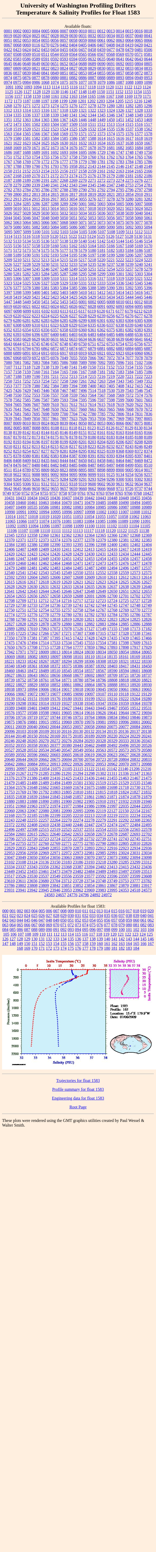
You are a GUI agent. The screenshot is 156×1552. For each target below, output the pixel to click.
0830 (101, 68)
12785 (124, 614)
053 (85, 920)
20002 (146, 722)
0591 (45, 59)
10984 (89, 507)
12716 (66, 600)
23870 (124, 885)
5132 (8, 241)
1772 (45, 162)
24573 (146, 890)
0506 (148, 49)
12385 (21, 544)
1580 (17, 138)
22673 (101, 834)
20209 (101, 736)
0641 (120, 59)
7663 (101, 409)
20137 (135, 731)
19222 (123, 698)
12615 (9, 582)
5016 (73, 208)
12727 (135, 600)
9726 (129, 488)
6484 (101, 334)
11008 (135, 512)
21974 (55, 806)
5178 (73, 250)
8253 (17, 451)
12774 (9, 614)
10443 (101, 498)
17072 (55, 628)
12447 (21, 558)
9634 (138, 484)
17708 (32, 647)
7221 (129, 376)
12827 (9, 624)
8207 (129, 442)
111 (49, 934)
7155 (138, 367)
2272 (101, 180)
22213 (89, 815)
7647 (36, 409)
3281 (139, 199)
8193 (17, 442)
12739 (67, 605)
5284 (45, 274)
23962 (78, 890)
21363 (146, 773)
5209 (8, 260)
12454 (101, 558)
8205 (111, 442)
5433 (101, 297)
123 (135, 934)
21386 (32, 778)
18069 (9, 656)
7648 (45, 409)
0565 (82, 54)
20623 (112, 755)
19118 (124, 694)
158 (85, 943)
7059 (83, 358)
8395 (129, 456)
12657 (44, 596)
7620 (129, 404)
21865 (101, 797)
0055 (45, 40)
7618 (110, 404)
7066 (92, 358)
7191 (45, 376)
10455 (135, 498)
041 (151, 915)
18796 (101, 680)
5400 (36, 292)
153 (49, 943)
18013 (55, 652)
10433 (21, 498)
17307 (78, 633)
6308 (17, 325)
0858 (129, 73)
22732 (89, 839)
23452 (21, 871)
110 (42, 934)
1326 (120, 110)
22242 (146, 815)
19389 (9, 708)
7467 (64, 390)
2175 (83, 176)
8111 (64, 428)
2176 (92, 176)
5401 (45, 292)
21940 (146, 801)
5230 (45, 264)
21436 (89, 778)
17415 (67, 638)
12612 (123, 577)
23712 (66, 881)
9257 (148, 474)
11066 (22, 521)
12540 (9, 572)
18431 (135, 666)
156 (71, 943)
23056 (55, 857)
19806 (101, 717)
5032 (64, 213)
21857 (78, 797)
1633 (92, 143)
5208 (148, 255)
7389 (64, 386)
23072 (101, 857)
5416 (138, 292)
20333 (124, 741)
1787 (8, 166)
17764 (67, 647)
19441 (78, 708)
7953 (92, 418)
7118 (27, 367)
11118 (100, 530)
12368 (135, 535)
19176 (55, 698)
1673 (55, 148)
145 (143, 939)
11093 (22, 526)
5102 (55, 232)
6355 (36, 330)
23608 (146, 876)
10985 (101, 507)
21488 (32, 783)
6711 (27, 344)
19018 (78, 689)
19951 (55, 722)
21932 (124, 801)
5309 (45, 278)
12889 (9, 628)
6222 (27, 316)
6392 (8, 334)
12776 (32, 614)
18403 (112, 666)
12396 (89, 544)
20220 (112, 736)
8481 (45, 465)
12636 (101, 586)
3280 (129, 199)
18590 (112, 670)
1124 (147, 87)
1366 (55, 120)
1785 (139, 162)
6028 (92, 306)
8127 (120, 428)
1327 (129, 110)
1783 (120, 162)
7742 (83, 414)
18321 (124, 661)
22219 (112, 815)
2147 (129, 166)
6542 (8, 339)
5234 (83, 264)
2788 (64, 190)
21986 (89, 806)
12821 (89, 619)
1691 (45, 152)
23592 (101, 876)
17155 (112, 628)
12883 (101, 624)
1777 (64, 162)
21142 (112, 769)
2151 (17, 171)
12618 (44, 582)
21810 (78, 792)
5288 (73, 274)
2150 (8, 171)
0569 (120, 54)
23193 (89, 862)
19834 (112, 717)
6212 (138, 311)
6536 (139, 334)
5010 (17, 208)
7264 (111, 381)
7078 (139, 358)
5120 (54, 236)
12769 (124, 610)
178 (93, 948)
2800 (17, 194)
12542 (32, 572)
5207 (139, 255)
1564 (17, 134)
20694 (67, 759)
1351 (8, 120)
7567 (101, 395)
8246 (138, 446)
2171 (45, 176)
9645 (17, 488)
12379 (101, 540)
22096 (89, 811)
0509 (27, 54)
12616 (21, 582)
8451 (92, 460)
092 (63, 929)
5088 (92, 227)
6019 (8, 306)
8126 (110, 428)
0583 (17, 59)
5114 (8, 236)
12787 (146, 614)
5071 (83, 222)
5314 (73, 278)
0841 (45, 73)
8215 (54, 446)
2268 (64, 180)
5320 (129, 278)
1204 (110, 101)
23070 (89, 857)
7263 (101, 381)
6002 (92, 302)
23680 (43, 881)
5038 (120, 213)
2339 (36, 185)
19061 (124, 689)
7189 (27, 376)
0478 (120, 49)
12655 (21, 596)
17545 (78, 642)
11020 (55, 516)
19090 (78, 694)
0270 (45, 45)
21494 (55, 783)
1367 (64, 120)
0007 (64, 31)
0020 (17, 35)
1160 (46, 96)
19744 (55, 717)
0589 (36, 59)
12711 (32, 600)
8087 (27, 428)
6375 (111, 330)
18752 (21, 680)
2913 (17, 199)
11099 (78, 526)
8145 (55, 432)
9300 (120, 479)
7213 (73, 376)
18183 (146, 656)
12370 (9, 540)
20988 (146, 764)
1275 (64, 106)
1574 (111, 134)
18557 (89, 670)
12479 (9, 568)
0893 (120, 77)
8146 (64, 432)
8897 (92, 470)
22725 (67, 839)
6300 (92, 320)
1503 (45, 124)
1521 (36, 129)
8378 (17, 456)
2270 (83, 180)
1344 (92, 115)
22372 (9, 825)
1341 (73, 115)
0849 (55, 73)
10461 (32, 502)
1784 (129, 162)
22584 (9, 834)
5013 (45, 208)
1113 (47, 87)
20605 (67, 755)
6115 (73, 311)
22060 (9, 811)
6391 (148, 330)
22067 (32, 811)
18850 (44, 684)
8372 (139, 451)
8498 (120, 465)
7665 (111, 409)
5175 (45, 250)
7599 (120, 400)
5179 (83, 250)
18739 (9, 680)
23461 (44, 871)
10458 (9, 502)
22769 (55, 843)
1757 (64, 157)
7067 (101, 358)
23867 (112, 885)
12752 (32, 610)
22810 (135, 843)
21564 (9, 787)
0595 (83, 59)
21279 (32, 773)
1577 (139, 134)
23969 (89, 890)
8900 (120, 470)
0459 (101, 49)
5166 (111, 246)
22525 (67, 829)
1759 (83, 157)
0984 (27, 82)
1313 (17, 110)
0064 (129, 40)
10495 (146, 502)
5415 (129, 292)
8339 (111, 451)
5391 (120, 288)
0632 (92, 59)
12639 (135, 586)
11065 (10, 521)
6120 (101, 311)
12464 (55, 563)
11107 (23, 530)
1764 (129, 157)
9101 (101, 474)
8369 (129, 451)
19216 (112, 698)
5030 (45, 213)
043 (13, 920)
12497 (135, 568)
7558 (64, 395)
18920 (135, 684)
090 (49, 929)
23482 (78, 871)
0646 (17, 63)
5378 (27, 288)
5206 (129, 255)
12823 (112, 619)
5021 (120, 208)
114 (71, 934)
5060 (139, 218)
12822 (101, 619)
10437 (67, 498)
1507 (64, 124)
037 (122, 915)
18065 (146, 652)
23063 (67, 857)
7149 (82, 367)
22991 (112, 853)
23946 (55, 890)
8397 (139, 456)
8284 (73, 451)
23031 (135, 853)
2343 (73, 185)
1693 (64, 152)
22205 (67, 815)
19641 (112, 713)
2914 (27, 199)
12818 (55, 619)
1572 (92, 134)
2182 (139, 176)
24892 (95, 895)
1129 (46, 91)
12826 (146, 619)
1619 (148, 138)
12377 (78, 540)
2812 (27, 194)
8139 (17, 432)
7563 (83, 395)
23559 (78, 876)
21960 (21, 806)
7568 (111, 395)
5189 (17, 255)
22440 (67, 825)
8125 (101, 428)
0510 (36, 54)
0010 (83, 31)
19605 (67, 713)
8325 (101, 451)
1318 (64, 110)
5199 (111, 255)
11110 (45, 530)
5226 (8, 264)
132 (49, 939)
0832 (120, 68)
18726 (135, 675)
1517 (148, 124)
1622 (17, 143)
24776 (72, 895)
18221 (9, 661)
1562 (148, 129)
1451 (120, 120)
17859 (89, 647)
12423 (32, 554)
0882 (73, 77)
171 (42, 948)
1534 (101, 129)
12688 (78, 596)
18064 (135, 652)
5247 (55, 269)
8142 (27, 432)
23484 (89, 871)
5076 (129, 222)
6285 (64, 320)
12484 (67, 568)
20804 (124, 759)
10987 (124, 507)
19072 (32, 694)
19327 (67, 703)
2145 (111, 166)
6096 (148, 306)
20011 (9, 727)
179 (100, 948)
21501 (78, 783)
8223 (92, 446)
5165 (101, 246)
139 (100, 939)
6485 (111, 334)
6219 (8, 316)
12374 (55, 540)
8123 (92, 428)
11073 (33, 521)
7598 (111, 400)
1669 (17, 148)
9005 (129, 470)
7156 (148, 367)
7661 (92, 409)
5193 (55, 255)
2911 (148, 194)
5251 (92, 269)
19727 (44, 717)
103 (143, 929)
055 (100, 920)
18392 (101, 666)
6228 (83, 316)
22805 (124, 843)
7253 (36, 381)
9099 (92, 474)
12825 (135, 619)
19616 (89, 713)
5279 (148, 269)
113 (63, 934)
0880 (55, 77)
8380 (27, 456)
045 (27, 920)
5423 (55, 297)
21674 (78, 787)
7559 (73, 395)
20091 (146, 727)
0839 (27, 73)
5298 (92, 274)
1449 (101, 120)
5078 (148, 222)
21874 (124, 797)
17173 (135, 628)
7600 (129, 400)
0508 (17, 54)
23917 (146, 885)
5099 (27, 232)
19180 (67, 698)
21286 (55, 773)
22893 (89, 848)
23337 (21, 867)
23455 (32, 871)
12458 (146, 558)
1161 (55, 96)
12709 (21, 600)
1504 (55, 124)
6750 (82, 344)
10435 (44, 498)
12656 (32, 596)
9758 (63, 493)
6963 (148, 353)
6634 (83, 339)
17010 (32, 628)
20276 (67, 741)
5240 (139, 264)
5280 (8, 274)
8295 (83, 451)
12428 (67, 554)
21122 (89, 769)
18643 (32, 675)
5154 (148, 241)
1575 (120, 134)
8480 (36, 465)
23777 (135, 881)
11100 (90, 526)
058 (122, 920)
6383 (139, 330)
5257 (129, 269)
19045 (101, 689)
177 (85, 948)
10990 (10, 512)
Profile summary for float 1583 (78, 1089)
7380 (36, 386)
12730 (21, 605)
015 (114, 911)
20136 (123, 731)
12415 (101, 549)
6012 (138, 302)
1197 (45, 101)
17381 (32, 638)
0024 (27, 35)
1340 (64, 115)
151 (34, 943)
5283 (36, 274)
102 (136, 929)
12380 (112, 540)
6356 (45, 330)
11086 (112, 521)
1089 (139, 82)
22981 (89, 853)
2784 (27, 190)
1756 (55, 157)
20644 (21, 759)
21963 (32, 806)
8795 (36, 470)
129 (27, 939)
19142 (21, 698)
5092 (129, 227)
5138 (64, 241)
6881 (101, 348)
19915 (44, 722)
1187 (27, 101)
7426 (17, 390)
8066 (120, 423)
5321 (138, 278)
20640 (9, 759)
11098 (67, 526)
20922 (67, 764)
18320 (112, 661)
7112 (17, 367)
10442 (89, 498)
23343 (32, 867)
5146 (139, 241)
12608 (78, 577)
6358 (64, 330)
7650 (55, 409)
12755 (55, 610)
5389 (101, 288)
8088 (36, 428)
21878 (135, 797)
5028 (27, 213)
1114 (56, 87)
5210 (17, 260)
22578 (146, 829)
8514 (17, 470)
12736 (55, 605)
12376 (67, 540)
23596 (112, 876)
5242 (8, 269)
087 (27, 929)
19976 (89, 722)
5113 (148, 232)
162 (114, 943)
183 (129, 948)
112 (56, 934)
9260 (8, 479)
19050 (112, 689)
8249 (148, 446)
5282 (27, 274)
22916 (112, 848)
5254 (111, 269)
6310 (36, 325)
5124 (91, 236)
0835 (148, 68)
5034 (83, 213)
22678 (112, 834)
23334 (9, 867)
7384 (55, 386)
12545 (55, 572)
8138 (8, 432)
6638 (111, 339)
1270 (17, 106)
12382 (135, 540)
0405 (82, 45)
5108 (111, 232)
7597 (101, 400)
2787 (55, 190)
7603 (148, 400)
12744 (101, 605)
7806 (120, 414)
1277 (83, 106)
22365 (146, 820)
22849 (44, 848)
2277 (148, 180)
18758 (32, 680)
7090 (92, 362)
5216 (73, 260)
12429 (78, 554)
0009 (73, 31)
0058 (73, 40)
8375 (8, 456)
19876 (21, 722)
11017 (22, 516)
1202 (91, 101)
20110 (55, 731)
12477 (135, 563)
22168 (9, 815)
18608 (146, 670)
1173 (17, 101)
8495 (101, 465)
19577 (21, 713)
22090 (67, 811)
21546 (146, 783)
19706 (9, 717)
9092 (55, 474)
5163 (83, 246)
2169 (27, 176)
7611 (64, 404)
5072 (92, 222)
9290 (73, 479)
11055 (101, 516)
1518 (8, 129)
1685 (148, 148)
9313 (54, 484)
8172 (27, 437)
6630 (45, 339)
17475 (9, 642)
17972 (32, 652)
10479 (89, 502)
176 (78, 948)
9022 (17, 474)
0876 (27, 77)
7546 (139, 390)
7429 (27, 390)
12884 (112, 624)
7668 (129, 409)
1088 (129, 82)
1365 (45, 120)
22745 (135, 839)
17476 (21, 642)
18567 (101, 670)
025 (34, 915)
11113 (78, 530)
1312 (8, 110)
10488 (112, 502)
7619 (120, 404)
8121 (82, 428)
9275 (55, 479)
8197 (45, 442)
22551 (89, 829)
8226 (101, 446)
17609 (135, 642)
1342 (83, 115)
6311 (45, 325)
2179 (111, 176)
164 (129, 943)
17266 (44, 633)
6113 (64, 311)
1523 (55, 129)
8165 (139, 432)
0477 (111, 49)
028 (56, 915)
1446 (83, 120)
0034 (111, 35)
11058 (123, 516)
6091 (101, 306)
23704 (55, 881)
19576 (9, 713)
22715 (21, 839)
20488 (101, 745)
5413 (110, 292)
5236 (101, 264)
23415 (124, 867)
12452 (78, 558)
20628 (135, 755)
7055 (73, 358)
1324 (111, 110)
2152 (27, 171)
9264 (17, 479)
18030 (89, 652)
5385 (73, 288)
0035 (120, 35)
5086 (73, 227)
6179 (129, 311)
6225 (55, 316)
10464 (55, 502)
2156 (64, 171)
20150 (32, 736)
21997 (112, 806)
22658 (89, 834)
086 (20, 929)
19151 (32, 698)
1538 (139, 129)
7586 (36, 400)
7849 (27, 418)
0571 (138, 54)
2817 (73, 194)
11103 (123, 526)
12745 (112, 605)
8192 (8, 442)
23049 (21, 857)
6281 (27, 320)
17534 (67, 642)
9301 (129, 479)
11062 (134, 516)
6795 (36, 348)
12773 (146, 610)
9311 (36, 484)
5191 (36, 255)
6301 (101, 320)
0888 (101, 77)
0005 (45, 31)
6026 (73, 306)
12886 (135, 624)
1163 (73, 96)
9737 (138, 488)
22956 (21, 853)
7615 (101, 404)
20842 (9, 764)
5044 (8, 218)
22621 (44, 834)
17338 (135, 633)
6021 (27, 306)
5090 (111, 227)
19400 (21, 708)
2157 (73, 171)
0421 (148, 45)
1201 (82, 101)
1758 (73, 157)
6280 (17, 320)
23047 (9, 857)
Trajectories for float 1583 (78, 1080)
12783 (101, 614)
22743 (124, 839)
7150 (92, 367)
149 (20, 943)
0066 (148, 40)
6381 (120, 330)
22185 (32, 815)
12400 (112, 544)
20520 (135, 745)
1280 (111, 106)
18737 (146, 675)
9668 (111, 488)
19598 (44, 713)
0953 (148, 77)
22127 (112, 811)
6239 (101, 316)
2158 (83, 171)
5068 (64, 222)
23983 (101, 890)
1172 (8, 101)
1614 (101, 138)
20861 (21, 764)
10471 (78, 502)
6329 (73, 325)
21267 (21, 773)
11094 (33, 526)
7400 (92, 386)
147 (5, 943)
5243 (17, 269)
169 (27, 948)
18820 (135, 680)
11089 (123, 521)
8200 (73, 442)
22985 (101, 853)
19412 (55, 708)
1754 (36, 157)
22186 (44, 815)
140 (107, 939)
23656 (32, 881)
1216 (138, 101)
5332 (92, 283)
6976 (55, 358)
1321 (83, 110)
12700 (112, 596)
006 (49, 911)
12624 (112, 582)
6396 (36, 334)
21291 (67, 773)
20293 (89, 741)
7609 (45, 404)
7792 (111, 414)
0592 (55, 59)
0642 (129, 59)
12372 (32, 540)
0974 (8, 82)
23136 (44, 862)
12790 (21, 619)
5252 (101, 269)
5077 (139, 222)
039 (136, 915)
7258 (64, 381)
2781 (148, 185)
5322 (148, 278)
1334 (8, 115)
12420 (9, 554)
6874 (73, 348)
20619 (89, 755)
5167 (120, 246)
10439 (78, 498)
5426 (83, 297)
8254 (27, 451)
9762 (91, 493)
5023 (129, 208)
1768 (17, 162)
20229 (135, 736)
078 (114, 925)
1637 (120, 143)
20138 (146, 731)
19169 (44, 698)
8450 (83, 460)
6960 (139, 353)
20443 (78, 745)
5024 (138, 208)
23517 (9, 876)
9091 (45, 474)
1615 (111, 138)
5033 (73, 213)
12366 (112, 535)
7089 (83, 362)
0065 (139, 40)
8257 (36, 451)
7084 (45, 362)
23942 (32, 890)
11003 (112, 512)
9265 (27, 479)
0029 (64, 35)
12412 (78, 549)
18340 (9, 666)
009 (71, 911)
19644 (124, 713)
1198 (54, 101)
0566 (92, 54)
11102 (112, 526)
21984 (78, 806)
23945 (44, 890)
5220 (101, 260)
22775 (78, 843)
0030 (73, 35)
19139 (9, 698)
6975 (45, 358)
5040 (139, 213)
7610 (55, 404)
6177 (120, 311)
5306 (17, 278)
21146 (123, 769)
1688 (27, 152)
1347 (120, 115)
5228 (27, 264)
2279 (17, 185)
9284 (64, 479)
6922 (111, 353)
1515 (129, 124)
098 (107, 929)
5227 (17, 264)
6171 (110, 311)
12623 (101, 582)
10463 (44, 502)
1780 (92, 162)
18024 (78, 652)
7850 (36, 418)
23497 (124, 871)
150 (27, 943)
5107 (102, 232)
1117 (83, 87)
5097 (17, 232)
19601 (55, 713)
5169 (139, 246)
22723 (44, 839)
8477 (27, 465)
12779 (55, 614)
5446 (148, 297)
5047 (36, 218)
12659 (67, 596)
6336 (101, 325)
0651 (55, 63)
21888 (32, 801)
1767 (8, 162)
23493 (112, 871)
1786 (148, 162)
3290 (73, 204)
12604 (32, 577)
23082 (124, 857)
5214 (54, 260)
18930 (146, 684)
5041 (148, 213)
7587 (45, 400)
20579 (135, 750)
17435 (112, 638)
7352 (148, 381)
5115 (17, 236)
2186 (148, 176)
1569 (64, 134)
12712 (43, 600)
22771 (67, 843)
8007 (8, 423)
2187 (8, 180)
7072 (111, 358)
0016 (138, 31)
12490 (101, 568)
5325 (27, 283)
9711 (120, 488)
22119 (101, 811)
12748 (135, 605)
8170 (17, 437)
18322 (135, 661)
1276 (73, 106)
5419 (17, 297)
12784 (112, 614)
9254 (129, 474)
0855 (101, 73)
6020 (17, 306)
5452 (55, 302)
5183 (120, 250)
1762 (111, 157)
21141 (101, 769)
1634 (101, 143)
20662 (44, 759)
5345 (139, 283)
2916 (45, 199)
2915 (36, 199)
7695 (36, 414)
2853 (120, 194)
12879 (55, 624)
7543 (129, 390)
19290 (9, 703)
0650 (45, 63)
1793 (55, 166)
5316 (92, 278)
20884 (32, 764)
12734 (44, 605)
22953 (9, 853)
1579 (8, 138)
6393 (17, 334)
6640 (129, 339)
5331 (83, 283)
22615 (32, 834)
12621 (78, 582)
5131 (148, 236)
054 (93, 920)
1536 (120, 129)
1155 (147, 91)
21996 (101, 806)
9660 (83, 488)
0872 (139, 73)
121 (121, 934)
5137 (55, 241)
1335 (17, 115)
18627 (9, 675)
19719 (32, 717)
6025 (64, 306)
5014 (54, 208)
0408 (110, 45)
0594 (73, 59)
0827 (73, 68)
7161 (45, 372)
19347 (101, 703)
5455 (73, 302)
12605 (44, 577)
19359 (124, 703)
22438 (55, 825)
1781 (101, 162)
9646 (27, 488)
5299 (101, 274)
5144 (120, 241)
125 (150, 934)
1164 (83, 96)
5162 (73, 246)
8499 (129, 465)
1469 (148, 120)
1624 (36, 143)
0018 (148, 31)
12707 (146, 596)
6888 (8, 353)
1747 (120, 152)
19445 (101, 708)
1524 (64, 129)
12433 (112, 554)
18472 (32, 670)
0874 (8, 77)
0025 (36, 35)
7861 (55, 418)
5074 (111, 222)
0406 (92, 45)
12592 (9, 577)
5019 (101, 208)
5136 (45, 241)
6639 (120, 339)
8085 (17, 428)
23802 (21, 885)
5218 (92, 260)
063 (5, 925)
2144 (101, 166)
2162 (111, 171)
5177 (64, 250)
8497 (111, 465)
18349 (21, 666)
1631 (73, 143)
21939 (135, 801)
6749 (73, 344)
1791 (45, 166)
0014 (120, 31)
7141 (73, 367)
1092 (19, 87)
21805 (67, 792)
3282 (148, 199)
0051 (8, 40)
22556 (124, 829)
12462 (44, 563)
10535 (32, 507)
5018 (92, 208)
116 (85, 934)
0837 (17, 73)
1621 (8, 143)
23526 (21, 876)
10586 (44, 507)
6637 (101, 339)
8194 (27, 442)
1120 (110, 87)
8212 (26, 446)
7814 (129, 414)
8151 (83, 432)
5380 (36, 288)
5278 (139, 269)
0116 (36, 45)
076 (100, 925)
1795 (64, 166)
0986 (36, 82)
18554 (78, 670)
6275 (120, 316)
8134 (148, 428)
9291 (83, 479)
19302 (32, 703)
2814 (45, 194)
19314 (44, 703)
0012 (101, 31)
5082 (36, 227)
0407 (101, 45)
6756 (138, 344)
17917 (135, 647)
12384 (9, 544)
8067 (129, 423)
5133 (17, 241)
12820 (78, 619)
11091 (145, 521)
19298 (21, 703)
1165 (92, 96)
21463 (124, 778)
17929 (146, 647)
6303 (120, 320)
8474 (8, 465)
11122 (122, 530)
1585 (64, 138)
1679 (101, 148)
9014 (138, 470)
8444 (64, 460)
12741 (78, 605)
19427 (67, 708)
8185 (129, 437)
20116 (67, 731)
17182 (146, 628)
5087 (83, 227)
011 (85, 911)
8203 (92, 442)
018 (136, 911)
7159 (27, 372)
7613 (82, 404)
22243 (9, 820)
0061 (101, 40)
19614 (78, 713)
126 (5, 939)
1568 (55, 134)
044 (20, 920)
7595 (83, 400)
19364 (135, 703)
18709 (112, 675)
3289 (64, 204)
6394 (27, 334)
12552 (101, 572)
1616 (120, 138)
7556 (45, 395)
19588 (32, 713)
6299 (83, 320)
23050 (32, 857)
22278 (89, 820)
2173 (64, 176)
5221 (110, 260)
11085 (101, 521)
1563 (8, 134)
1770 (36, 162)
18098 (67, 656)
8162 (111, 432)
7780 (92, 414)
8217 (73, 446)
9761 (82, 493)
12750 (9, 610)
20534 (44, 750)
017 (129, 911)
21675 (89, 787)
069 (49, 925)
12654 (9, 596)
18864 (89, 684)
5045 (17, 218)
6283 (45, 320)
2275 (129, 180)
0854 (92, 73)
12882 (89, 624)
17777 (78, 647)
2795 (120, 190)
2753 (129, 185)
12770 (135, 610)
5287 (64, 274)
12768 (112, 610)
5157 (27, 246)
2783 (17, 190)
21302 (101, 773)
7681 (17, 414)
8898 (101, 470)
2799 (8, 194)
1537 (129, 129)
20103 (21, 731)
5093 (139, 227)
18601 (135, 670)
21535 (135, 783)
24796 (84, 895)
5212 (36, 260)
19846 (135, 717)
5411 (92, 292)
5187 (148, 250)
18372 (55, 666)
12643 (32, 591)
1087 (120, 82)
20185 (78, 736)
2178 (101, 176)
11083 (78, 521)
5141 (92, 241)
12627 (146, 582)
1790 (36, 166)
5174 (36, 250)
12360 (44, 535)
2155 (55, 171)
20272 (55, 741)
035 (107, 915)
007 (56, 911)
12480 (21, 568)
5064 (27, 222)
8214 (45, 446)
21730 (135, 787)
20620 (101, 755)
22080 (44, 811)
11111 (56, 530)
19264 (135, 698)
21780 (32, 792)
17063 (44, 628)
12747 (124, 605)
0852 (73, 73)
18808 (112, 680)
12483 (55, 568)
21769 (21, 792)
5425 (73, 297)
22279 (101, 820)
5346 (148, 283)
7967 (111, 418)
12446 (9, 558)
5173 (27, 250)
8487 (92, 465)
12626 (135, 582)
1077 (83, 82)
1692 (55, 152)
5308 (36, 278)
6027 (83, 306)
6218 (148, 311)
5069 (73, 222)
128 (20, 939)
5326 (36, 283)
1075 (64, 82)
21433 (78, 778)
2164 (129, 171)
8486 (83, 465)
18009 (44, 652)
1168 (119, 96)
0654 (73, 63)
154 (56, 943)
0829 (92, 68)
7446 (45, 390)
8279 (55, 451)
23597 (124, 876)
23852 (78, 885)
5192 (45, 255)
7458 (55, 390)
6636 (92, 339)
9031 (27, 474)
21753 (9, 792)
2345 (92, 185)
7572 (129, 395)
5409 (73, 292)
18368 (44, 666)
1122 (128, 87)
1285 (139, 106)
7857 (45, 418)
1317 (55, 110)
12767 (101, 610)
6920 (92, 353)
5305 (8, 278)
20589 (9, 755)
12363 (78, 535)
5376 (8, 288)
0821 (36, 68)
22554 (101, 829)
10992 (33, 512)
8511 (8, 470)
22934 (135, 848)
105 (6, 934)
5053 (92, 218)
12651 (124, 591)
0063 (120, 40)
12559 (124, 572)
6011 (129, 302)
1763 (120, 157)
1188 (36, 101)
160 (100, 943)
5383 (55, 288)
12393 (67, 544)
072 (71, 925)
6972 (36, 358)
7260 (73, 381)
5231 (55, 264)
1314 (27, 110)
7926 (83, 418)
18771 (67, 680)
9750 (16, 493)
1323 (101, 110)
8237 (120, 446)
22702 (146, 834)
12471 (78, 563)
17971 (21, 652)
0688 (83, 63)
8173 (36, 437)
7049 (64, 358)
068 (42, 925)
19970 (78, 722)
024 (27, 915)
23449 (9, 871)
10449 (124, 498)
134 (63, 939)
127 (13, 939)
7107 (8, 367)
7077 (129, 358)
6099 (27, 311)
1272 (36, 106)
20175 (67, 736)
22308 (135, 820)
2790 (83, 190)
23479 (67, 871)
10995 (55, 512)
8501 (139, 465)
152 (42, 943)
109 (35, 934)
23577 (89, 876)
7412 (129, 386)
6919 (83, 353)
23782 (146, 881)
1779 (83, 162)
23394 (89, 867)
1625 (45, 143)
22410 (44, 825)
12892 (21, 628)
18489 (44, 670)
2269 (73, 180)
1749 (139, 152)
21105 (67, 769)
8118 (73, 428)
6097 (8, 311)
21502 (89, 783)
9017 (148, 470)
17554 (101, 642)
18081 (21, 656)
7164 (55, 372)
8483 (64, 465)
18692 (89, 675)
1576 (129, 134)
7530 (111, 390)
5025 (148, 208)
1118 (92, 87)
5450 (36, 302)
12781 (78, 614)
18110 (89, 656)
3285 (27, 204)
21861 (89, 797)
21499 (67, 783)
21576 (21, 787)
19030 (89, 689)
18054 (124, 652)
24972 (106, 895)
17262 (32, 633)
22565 (135, 829)
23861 (101, 885)
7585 (27, 400)
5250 (83, 269)
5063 (17, 222)
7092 (101, 362)
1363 (27, 120)
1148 (83, 91)
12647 (78, 591)
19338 (78, 703)
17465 (135, 638)
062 (151, 920)
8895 (82, 470)
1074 (55, 82)
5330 (73, 283)
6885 (139, 348)
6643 (8, 344)
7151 (101, 367)
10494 (135, 502)
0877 (36, 77)
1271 (27, 106)
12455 (112, 558)
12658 (55, 596)
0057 (64, 40)
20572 (112, 750)
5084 (55, 227)
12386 (32, 544)
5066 (45, 222)
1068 (45, 82)
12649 (101, 591)
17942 (9, 652)
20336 (135, 741)
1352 (17, 120)
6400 (55, 334)
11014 (10, 516)
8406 (8, 460)
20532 (32, 750)
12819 (67, 619)
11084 (89, 521)
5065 (36, 222)
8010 (27, 423)
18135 (112, 656)
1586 (73, 138)
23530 (32, 876)
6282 (36, 320)
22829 (9, 848)
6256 (111, 316)
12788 (9, 619)
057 (114, 920)
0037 (129, 35)
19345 (89, 703)
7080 (8, 362)
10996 (67, 512)
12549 (67, 572)
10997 (78, 512)
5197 (92, 255)
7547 (148, 390)
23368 (67, 867)
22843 (32, 848)
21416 (55, 778)
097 (100, 929)
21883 (21, 801)
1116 (74, 87)
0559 (64, 54)
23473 (55, 871)
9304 (8, 484)
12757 (67, 610)
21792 (44, 792)
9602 (101, 484)
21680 (101, 787)
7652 (64, 409)
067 (34, 925)
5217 (82, 260)
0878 (45, 77)
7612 (73, 404)
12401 (124, 544)
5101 (46, 232)
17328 (124, 633)
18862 (78, 684)
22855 (55, 848)
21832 (146, 792)
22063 (21, 811)
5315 (82, 278)
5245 (36, 269)
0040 (139, 35)
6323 (54, 325)
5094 (148, 227)
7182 (111, 372)
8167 (8, 437)
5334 (111, 283)
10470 (67, 502)
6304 (129, 320)
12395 (78, 544)
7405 (111, 386)
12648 (89, 591)
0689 (92, 63)
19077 (55, 694)
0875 (17, 77)
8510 (148, 465)
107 (21, 934)
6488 (129, 334)
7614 (92, 404)
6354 (27, 330)
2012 (83, 166)
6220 (17, 316)
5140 (83, 241)
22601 (21, 834)
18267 (44, 661)
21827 (135, 792)
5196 (83, 255)
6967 (8, 358)
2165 (139, 171)
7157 (8, 372)
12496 (124, 568)
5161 (64, 246)
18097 (55, 656)
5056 (111, 218)
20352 (9, 745)
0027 (45, 35)
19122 (135, 694)
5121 (63, 236)
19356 (112, 703)
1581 (27, 138)
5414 (120, 292)
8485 (73, 465)
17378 (21, 638)
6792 (8, 348)
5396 (148, 288)
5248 (64, 269)
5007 (139, 204)
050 (63, 920)
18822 (9, 684)
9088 (36, 474)
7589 (55, 400)
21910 (101, 801)
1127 (27, 91)
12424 (44, 554)
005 (42, 911)
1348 (129, 115)
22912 (101, 848)
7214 (82, 376)
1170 (138, 96)
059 (129, 920)
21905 (89, 801)
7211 (55, 376)
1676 (73, 148)
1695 (83, 152)
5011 (27, 208)
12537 (146, 568)
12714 (55, 600)
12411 (67, 549)
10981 (55, 507)
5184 (129, 250)
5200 (120, 255)
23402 (101, 867)
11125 (133, 530)
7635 (8, 409)
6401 (64, 334)
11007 (124, 512)
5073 (101, 222)
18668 (67, 675)
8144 (45, 432)
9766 (128, 493)
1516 (138, 124)
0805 (148, 63)
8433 (36, 460)
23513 (146, 871)
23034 (146, 853)
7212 (64, 376)
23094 (135, 857)
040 (143, 915)
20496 (124, 745)
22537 (78, 829)
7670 (139, 409)
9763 (100, 493)
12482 (44, 568)
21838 (21, 797)
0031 (83, 35)
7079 (148, 358)
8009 (17, 423)
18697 (101, 675)
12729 (9, 605)
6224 (45, 316)
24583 (49, 895)
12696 (101, 596)
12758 (78, 610)
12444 (135, 554)
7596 (92, 400)
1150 (101, 91)
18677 (78, 675)
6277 (139, 316)
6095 (139, 306)
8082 (8, 428)
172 (49, 948)
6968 (17, 358)
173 (56, 948)
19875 (9, 722)
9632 (129, 484)
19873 (146, 717)
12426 (55, 554)
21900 (67, 801)
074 (85, 925)
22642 (67, 834)
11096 (44, 526)
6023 (45, 306)
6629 (36, 339)
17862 (101, 647)
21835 (9, 797)
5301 (120, 274)
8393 (111, 456)
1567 (45, 134)
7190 (36, 376)
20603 (55, 755)
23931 (9, 890)
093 (71, 929)
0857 (120, 73)
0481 (139, 49)
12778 (44, 614)
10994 (44, 512)
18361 (32, 666)
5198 (101, 255)
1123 (137, 87)
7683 (27, 414)
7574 (139, 395)
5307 (27, 278)
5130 (138, 236)
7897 (64, 418)
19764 (89, 717)
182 (122, 948)
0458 (92, 49)
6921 (101, 353)
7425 (8, 390)
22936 (146, 848)
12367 (124, 535)
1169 (129, 96)
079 (122, 925)
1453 (139, 120)
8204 (101, 442)
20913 (55, 764)
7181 (101, 372)
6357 (55, 330)
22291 (112, 820)
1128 (36, 91)
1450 (111, 120)
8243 (129, 446)
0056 (55, 40)
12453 (89, 558)
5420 (27, 297)
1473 (17, 124)
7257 (55, 381)
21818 (112, 792)
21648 (32, 787)
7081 (17, 362)
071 (63, 925)
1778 (73, 162)
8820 (54, 470)
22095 (78, 811)
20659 (32, 759)
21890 (44, 801)
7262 (92, 381)
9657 (64, 488)
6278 (148, 316)
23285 (124, 862)
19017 (67, 689)
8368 (120, 451)
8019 (36, 423)
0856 (111, 73)
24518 (135, 890)
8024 (45, 423)
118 (99, 934)
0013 (110, 31)
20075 (112, 727)
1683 (129, 148)
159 (93, 943)
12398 (101, 544)
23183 (67, 862)
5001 (83, 204)
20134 (101, 731)
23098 (146, 857)
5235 (92, 264)
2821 (111, 194)
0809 (17, 68)
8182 (101, 437)
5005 (120, 204)
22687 (124, 834)
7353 (8, 386)
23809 (44, 885)
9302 (139, 479)
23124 (32, 862)
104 (151, 929)
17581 (112, 642)
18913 (124, 684)
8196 (36, 442)
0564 (73, 54)
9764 (110, 493)
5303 (139, 274)
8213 (36, 446)
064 (13, 925)
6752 (101, 344)
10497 (9, 507)
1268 (8, 106)
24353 (124, 890)
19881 (32, 722)
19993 (112, 722)
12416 (112, 549)
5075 (120, 222)
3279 (120, 199)
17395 (55, 638)
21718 (124, 787)
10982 (67, 507)
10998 (90, 512)
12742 (89, 605)
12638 (124, 586)
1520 (27, 129)
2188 (17, 180)
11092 (11, 526)
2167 (8, 176)
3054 (73, 199)
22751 (146, 839)
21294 (78, 773)
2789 (73, 190)
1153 (129, 91)
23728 (78, 881)
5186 (139, 250)
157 (78, 943)
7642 (27, 409)
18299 (78, 661)
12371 (21, 540)
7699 (55, 414)
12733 (32, 605)
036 (114, 915)
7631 (148, 404)
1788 (17, 166)
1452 (129, 120)
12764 (89, 610)
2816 (64, 194)
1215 (129, 101)
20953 (101, 764)
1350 (148, 115)
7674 (8, 414)
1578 (148, 134)
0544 (54, 54)
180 (107, 948)
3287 (45, 204)
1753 (27, 157)
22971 (55, 853)
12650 (112, 591)
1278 (92, 106)
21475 (146, 778)
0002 (17, 31)
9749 (7, 493)
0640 (111, 59)
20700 (78, 759)
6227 (73, 316)
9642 (8, 488)
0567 (101, 54)
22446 (78, 825)
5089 (101, 227)
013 (100, 911)
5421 (36, 297)
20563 (101, 750)
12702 (135, 596)
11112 (67, 530)
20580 (146, 750)
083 (151, 925)
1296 (148, 106)
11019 (44, 516)
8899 (110, 470)
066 (27, 925)
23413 (112, 867)
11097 (56, 526)
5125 (101, 236)
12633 (67, 586)
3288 (55, 204)
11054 (89, 516)
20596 (32, 755)
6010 (120, 302)
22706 (9, 839)
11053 (78, 516)
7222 (138, 376)
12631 (44, 586)
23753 (123, 881)
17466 (146, 638)
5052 (83, 218)
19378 (146, 703)
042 (5, 920)
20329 (112, 741)
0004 (36, 31)
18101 (78, 656)
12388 (44, 544)
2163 (120, 171)
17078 (67, 628)
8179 (83, 437)
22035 (124, 806)
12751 (21, 610)
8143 (36, 432)
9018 (8, 474)
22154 (135, 811)
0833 (129, 68)
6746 (45, 344)
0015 (129, 31)
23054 (44, 857)
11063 (145, 516)
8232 (110, 446)
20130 (78, 731)
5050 (64, 218)
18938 (9, 689)
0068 (17, 45)
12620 (67, 582)
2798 (148, 190)
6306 (148, 320)
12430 (89, 554)
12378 (89, 540)
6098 (17, 311)
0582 (8, 59)
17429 (101, 638)
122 (128, 934)
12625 (124, 582)
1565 (27, 134)
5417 (148, 292)
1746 (111, 152)
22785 (89, 843)
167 (151, 943)
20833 (146, 759)
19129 (146, 694)
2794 (111, 190)
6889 (17, 353)
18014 (67, 652)
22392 (21, 825)
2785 (36, 190)
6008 (111, 302)
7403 (101, 386)
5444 (129, 297)
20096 (9, 731)
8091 (45, 428)
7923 (73, 418)
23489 (101, 871)
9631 (120, 484)
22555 (112, 829)
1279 (101, 106)
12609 (89, 577)
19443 (89, 708)
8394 (120, 456)
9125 (111, 474)
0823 (55, 68)
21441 (101, 778)
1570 (73, 134)
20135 (112, 731)
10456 (146, 498)
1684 (139, 148)
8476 (17, 465)
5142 (101, 241)
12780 (67, 614)
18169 (135, 656)
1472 (8, 124)
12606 (55, 577)
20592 (21, 755)
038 (129, 915)
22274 (78, 820)
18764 (55, 680)
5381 (45, 288)
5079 (8, 227)
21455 (112, 778)
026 (42, 915)
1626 (55, 143)
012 (92, 911)
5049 (55, 218)
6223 (36, 316)
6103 (55, 311)
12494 (112, 568)
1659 (139, 143)
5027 (17, 213)
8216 (64, 446)
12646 (67, 591)
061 (143, 920)
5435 (120, 297)
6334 (82, 325)
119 (106, 934)
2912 (8, 199)
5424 (64, 297)
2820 (101, 194)
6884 (129, 348)
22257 (44, 820)
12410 (55, 549)
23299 (135, 862)
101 (129, 929)
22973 (78, 853)
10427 (148, 493)
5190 (27, 255)
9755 (44, 493)
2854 (129, 194)
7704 (73, 414)
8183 (111, 437)
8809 (45, 470)
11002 (101, 512)
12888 (146, 624)
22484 (135, 825)
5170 (148, 246)
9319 (82, 484)
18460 (9, 670)
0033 (101, 35)
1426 (73, 120)
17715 (44, 647)
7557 (55, 395)
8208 (139, 442)
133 (56, 939)
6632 (64, 339)
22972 (67, 853)
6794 (27, 348)
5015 (64, 208)
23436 (146, 867)
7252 (27, 381)
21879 (146, 797)
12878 (44, 624)
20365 (44, 745)
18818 (124, 680)
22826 (146, 843)
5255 (120, 269)
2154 (45, 171)
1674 (64, 148)
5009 (8, 208)
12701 (124, 596)
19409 (44, 708)
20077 (123, 727)
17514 (44, 642)
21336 (123, 773)
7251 (17, 381)
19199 (89, 698)
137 (85, 939)
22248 (21, 820)
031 (78, 915)
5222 (120, 260)
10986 (112, 507)
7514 (92, 390)
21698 (112, 787)
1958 (73, 166)
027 (49, 915)
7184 (129, 372)
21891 (55, 801)
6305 (139, 320)
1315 (36, 110)
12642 (21, 591)
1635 (111, 143)
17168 (124, 628)
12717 (78, 600)
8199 (64, 442)
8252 (8, 451)
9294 (101, 479)
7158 (17, 372)
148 (13, 943)
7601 (139, 400)
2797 (139, 190)
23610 (9, 881)
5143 (111, 241)
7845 (17, 418)
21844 (44, 797)
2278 (8, 185)
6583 (17, 339)
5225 (148, 260)
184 (136, 948)
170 (34, 948)
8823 (64, 470)
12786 (135, 614)
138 (93, 939)
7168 (92, 372)
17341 (146, 633)
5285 (55, 274)
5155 (8, 246)
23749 (112, 881)
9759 (72, 493)
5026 (8, 213)
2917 (55, 199)
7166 (73, 372)
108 (28, 934)
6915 (45, 353)
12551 (89, 572)
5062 (8, 222)
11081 (67, 521)
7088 (73, 362)
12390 (55, 544)
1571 (83, 134)
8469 (139, 460)
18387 (89, 666)
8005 (148, 418)
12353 (21, 535)
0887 (92, 77)
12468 (67, 563)
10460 (21, 502)
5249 (73, 269)
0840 (36, 73)
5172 (17, 250)
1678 (92, 148)
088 (34, 929)
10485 (101, 502)
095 (85, 929)
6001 (83, 302)
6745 (36, 344)
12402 (135, 544)
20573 (124, 750)
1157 (18, 96)
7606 (27, 404)
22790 (101, 843)
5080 (17, 227)
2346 (101, 185)
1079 (101, 82)
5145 (129, 241)
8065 (111, 423)
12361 (55, 535)
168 (20, 948)
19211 (101, 698)
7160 (36, 372)
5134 (27, 241)
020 (150, 911)
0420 (138, 45)
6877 (83, 348)
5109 (120, 232)
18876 (101, 684)
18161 (123, 656)
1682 (120, 148)
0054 (36, 40)
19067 (21, 694)
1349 (139, 115)
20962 (112, 764)
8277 (45, 451)
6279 (8, 320)
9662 (92, 488)
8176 (64, 437)
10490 (124, 502)
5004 (111, 204)
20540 (55, 750)
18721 (124, 675)
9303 (148, 479)
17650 (9, 647)
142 (122, 939)
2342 (64, 185)
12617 (32, 582)
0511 (45, 54)
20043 (43, 727)
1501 (27, 124)
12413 (89, 549)
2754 (139, 185)
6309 (27, 325)
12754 (44, 610)
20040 (32, 727)
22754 (9, 843)
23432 (135, 867)
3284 (17, 204)
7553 (36, 395)
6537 (148, 334)
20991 (10, 769)
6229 (92, 316)
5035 (92, 213)
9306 (27, 484)
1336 (27, 115)
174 (63, 948)
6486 (120, 334)
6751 (92, 344)
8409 (27, 460)
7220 (120, 376)
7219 (110, 376)
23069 (78, 857)
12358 (32, 535)
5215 (64, 260)
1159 (36, 96)
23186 (78, 862)
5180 (92, 250)
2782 (8, 190)
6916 (55, 353)
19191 (78, 698)
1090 (148, 82)
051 (71, 920)
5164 (92, 246)
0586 (27, 59)
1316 (45, 110)
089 (42, 929)
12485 (78, 568)
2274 (120, 180)
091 (56, 929)
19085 (67, 694)
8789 (26, 470)
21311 (112, 773)
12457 (135, 558)
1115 (65, 87)
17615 (146, 642)
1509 (73, 124)
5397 (8, 292)
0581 (148, 54)
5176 (55, 250)
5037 (111, 213)
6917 (64, 353)
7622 (138, 404)
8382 (45, 456)
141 (114, 939)
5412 (101, 292)
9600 (92, 484)
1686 (8, 152)
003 (27, 911)
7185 (139, 372)
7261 (83, 381)
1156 (9, 96)
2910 (139, 194)
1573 (101, 134)
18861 (67, 684)
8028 (55, 423)
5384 (64, 288)
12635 (89, 586)
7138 (45, 367)
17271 (67, 633)
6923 (120, 353)
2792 (101, 190)
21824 (123, 792)
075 (93, 925)
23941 (21, 890)
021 (5, 915)
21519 (101, 783)
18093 (44, 656)
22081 (55, 811)
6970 (27, 358)
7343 (120, 381)
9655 (55, 488)
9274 (45, 479)
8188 (139, 437)
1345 (101, 115)
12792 (44, 619)
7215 (92, 376)
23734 (89, 881)
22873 (78, 848)
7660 (83, 409)
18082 (32, 656)
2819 (92, 194)
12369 (146, 535)
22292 (124, 820)
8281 (64, 451)
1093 (28, 87)
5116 (27, 236)
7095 (111, 362)
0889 (111, 77)
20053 (66, 727)
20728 (112, 759)
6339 (129, 325)
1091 (9, 87)
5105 (83, 232)
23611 (21, 881)
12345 (9, 535)
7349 (139, 381)
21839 (32, 797)
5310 (55, 278)
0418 (120, 45)
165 (136, 943)
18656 (55, 675)
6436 (83, 334)
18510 (55, 670)
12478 (146, 563)
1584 (55, 138)
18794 (89, 680)
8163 (120, 432)
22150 (123, 811)
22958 (32, 853)
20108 (32, 731)
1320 (73, 110)
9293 (92, 479)
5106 (92, 232)
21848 (67, 797)
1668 (8, 148)
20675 (55, 759)
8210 (8, 446)
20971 (135, 764)
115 (78, 934)
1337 (36, 115)
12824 (124, 619)
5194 (64, 255)
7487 (73, 390)
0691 (111, 63)
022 (13, 915)
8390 (83, 456)
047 (42, 920)
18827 (21, 684)
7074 (120, 358)
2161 (101, 171)
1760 (92, 157)
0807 (8, 68)
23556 (67, 876)
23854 (89, 885)
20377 (55, 745)
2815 (55, 194)
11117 (89, 530)
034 (100, 915)
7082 (27, 362)
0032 (92, 35)
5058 (129, 218)
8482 (55, 465)
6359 (73, 330)
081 (136, 925)
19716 (21, 717)
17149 (101, 628)
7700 (64, 414)
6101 (36, 311)
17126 (78, 628)
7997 (139, 418)
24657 (61, 895)
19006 (44, 689)
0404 (73, 45)
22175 (21, 815)
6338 (120, 325)
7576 (148, 395)
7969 (120, 418)
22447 (89, 825)
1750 (148, 152)
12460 (21, 563)
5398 (17, 292)
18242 (32, 661)
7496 (83, 390)
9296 (111, 479)
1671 (36, 148)
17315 (101, 633)
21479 (9, 783)
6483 (92, 334)
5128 (129, 236)
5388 (92, 288)
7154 (129, 367)
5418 (8, 297)
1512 (101, 124)
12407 (21, 549)
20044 (55, 727)
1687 (17, 152)
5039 (129, 213)
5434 (111, 297)
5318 (110, 278)
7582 (17, 400)
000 (5, 911)
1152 (119, 91)
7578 (8, 400)
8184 (120, 437)
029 (63, 915)
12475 (112, 563)
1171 (147, 96)
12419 (146, 549)
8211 (17, 446)
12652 (135, 591)
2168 (17, 176)
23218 (101, 862)
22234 (135, 815)
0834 (139, 68)
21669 (67, 787)
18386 (78, 666)
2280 (27, 185)
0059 (83, 40)
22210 (78, 815)
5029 (36, 213)
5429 (92, 297)
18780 (78, 680)
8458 (101, 460)
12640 (146, 586)
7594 (73, 400)
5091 (120, 227)
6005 (101, 302)
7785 (101, 414)
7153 (120, 367)
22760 (44, 843)
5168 (129, 246)
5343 (129, 283)
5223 (129, 260)
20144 (9, 736)
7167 (83, 372)
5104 (74, 232)
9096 (83, 474)
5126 (110, 236)
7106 (148, 362)
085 (13, 929)
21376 (9, 778)
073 (78, 925)
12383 (146, 540)
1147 (73, 91)
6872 (55, 348)
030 (71, 915)
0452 (36, 49)
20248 (21, 741)
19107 (101, 694)
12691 (89, 596)
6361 (92, 330)
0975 (17, 82)
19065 (146, 689)
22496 (9, 829)
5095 (8, 232)
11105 (145, 526)
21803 (55, 792)
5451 (45, 302)
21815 (101, 792)
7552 (27, 395)
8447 (73, 460)
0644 (148, 59)
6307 (8, 325)
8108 (55, 428)
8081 (148, 423)
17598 (124, 642)
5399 (27, 292)
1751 (8, 157)
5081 (27, 227)
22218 (101, 815)
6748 (64, 344)
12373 (44, 540)
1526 (83, 129)
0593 (64, 59)
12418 (135, 549)
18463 (21, 670)
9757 (54, 493)
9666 (101, 488)
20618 (78, 755)
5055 (101, 218)
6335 (92, 325)
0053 (27, 40)
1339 (55, 115)
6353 (17, 330)
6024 (55, 306)
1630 (64, 143)
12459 (9, 563)
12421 (21, 554)
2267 (55, 180)
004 (34, 911)
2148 (139, 166)
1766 (148, 157)
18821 (146, 680)
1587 (83, 138)
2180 (120, 176)
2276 (139, 180)
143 (129, 939)
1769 (27, 162)
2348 (120, 185)
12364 (89, 535)
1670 (27, 148)
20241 (146, 736)
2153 (36, 171)
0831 (111, 68)
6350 (148, 325)
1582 (36, 138)
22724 (55, 839)
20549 (78, 750)
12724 (112, 600)
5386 (83, 288)
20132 (89, 731)
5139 (73, 241)
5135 (36, 241)
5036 (101, 213)
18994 (32, 689)
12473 (101, 563)
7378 (27, 386)
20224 (124, 736)
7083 (36, 362)
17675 (21, 647)
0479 (129, 49)
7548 (8, 395)
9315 (64, 484)
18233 (21, 661)
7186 (148, 372)
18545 (67, 670)
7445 (36, 390)
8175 (55, 437)
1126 (18, 91)
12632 (55, 586)
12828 (21, 624)
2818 (83, 194)
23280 (112, 862)
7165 (64, 372)
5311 (64, 278)
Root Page (77, 1107)
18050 (112, 652)
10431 (9, 498)
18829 (32, 684)
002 (20, 911)
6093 (120, 306)
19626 (101, 713)
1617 (129, 138)
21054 (44, 769)
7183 (120, 372)
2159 (92, 171)
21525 (112, 783)
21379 (21, 778)
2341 (55, 185)
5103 (64, 232)
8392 (101, 456)
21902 (78, 801)
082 (143, 925)
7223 (148, 376)
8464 (120, 460)
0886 (83, 77)
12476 (124, 563)
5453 (64, 302)
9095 (73, 474)
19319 (55, 703)
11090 (134, 521)
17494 (32, 642)
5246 (45, 269)
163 (122, 943)
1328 (139, 110)
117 (92, 934)
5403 (64, 292)
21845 (55, 797)
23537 (44, 876)
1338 (45, 115)
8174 (45, 437)
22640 (55, 834)
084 (5, 929)
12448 (32, 558)
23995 (112, 890)
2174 (73, 176)
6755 (129, 344)
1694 (73, 152)
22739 (101, 839)
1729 (101, 152)
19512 (135, 708)
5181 (101, 250)
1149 (92, 91)
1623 (27, 143)
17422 (78, 638)
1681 (111, 148)
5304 (148, 274)
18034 (101, 652)
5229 (36, 264)
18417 (124, 666)
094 (78, 929)
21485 (21, 783)
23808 (32, 885)
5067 (55, 222)
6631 (55, 339)
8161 (101, 432)
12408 (32, 549)
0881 (64, 77)
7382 (45, 386)
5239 (129, 264)
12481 (32, 568)
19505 (124, 708)
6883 (120, 348)
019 (143, 911)
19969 (67, 722)
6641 (139, 339)
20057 (78, 727)
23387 (78, 867)
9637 (148, 484)
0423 (17, 49)
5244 (27, 269)
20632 (146, 755)
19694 (146, 713)
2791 (92, 190)
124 (142, 934)
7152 (110, 367)
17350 (9, 638)
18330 (146, 661)
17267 (55, 633)
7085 (55, 362)
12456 (124, 558)
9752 (26, 493)
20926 (78, 764)
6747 (54, 344)
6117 (83, 311)
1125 (9, 91)
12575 (146, 572)
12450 (55, 558)
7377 (17, 386)
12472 (89, 563)
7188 (17, 376)
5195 (73, 255)
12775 (21, 614)
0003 (27, 31)
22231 (124, 815)
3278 (111, 199)
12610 (101, 577)
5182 (111, 250)
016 (121, 911)
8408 (17, 460)
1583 (45, 138)
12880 (67, 624)
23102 (9, 862)
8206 (120, 442)
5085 (64, 227)
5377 (17, 288)
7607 (36, 404)
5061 (148, 218)
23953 (67, 890)
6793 (17, 348)
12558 (112, 572)
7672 (148, 409)
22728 (78, 839)
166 (143, 943)
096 (93, 929)
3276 (92, 199)
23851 (67, 885)
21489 (44, 783)
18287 (55, 661)
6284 (55, 320)
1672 (45, 148)
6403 (73, 334)
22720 (32, 839)
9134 (120, 474)
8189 (148, 437)
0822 (45, 68)
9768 (138, 493)
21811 (89, 792)
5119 (45, 236)
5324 (17, 283)
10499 (21, 507)
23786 (9, 885)
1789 (27, 166)
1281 (120, 106)
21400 (44, 778)
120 (113, 934)
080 (129, 925)
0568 (110, 54)
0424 (27, 49)
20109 (44, 731)
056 (107, 920)
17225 (21, 633)
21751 (146, 787)
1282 (129, 106)
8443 (55, 460)
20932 (89, 764)
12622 (89, 582)
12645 (55, 591)
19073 (44, 694)
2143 (92, 166)
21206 (134, 769)
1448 (92, 120)
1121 (119, 87)
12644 (44, 591)
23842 (55, 885)
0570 (129, 54)
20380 (67, 745)
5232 (64, 264)
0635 (101, 59)
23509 (135, 871)
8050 (83, 423)
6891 (27, 353)
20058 (89, 727)
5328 (55, 283)
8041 (73, 423)
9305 (17, 484)
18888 (112, 684)
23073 (112, 857)
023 (20, 915)
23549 (55, 876)
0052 (17, 40)
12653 (146, 591)
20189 (89, 736)
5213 (45, 260)
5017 (82, 208)
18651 (44, 675)
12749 (146, 605)
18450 (146, 666)
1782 (111, 162)
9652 (45, 488)
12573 (135, 572)
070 (56, 925)
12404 (146, 544)
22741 (112, 839)
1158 (27, 96)
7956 (101, 418)
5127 (120, 236)
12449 (44, 558)
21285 (44, 773)
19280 (146, 698)
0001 (8, 31)
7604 (8, 404)
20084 (135, 727)
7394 (73, 386)
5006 (129, 204)
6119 (92, 311)
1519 (17, 129)
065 (20, 925)
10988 (135, 507)
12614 (146, 577)
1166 (101, 96)
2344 (83, 185)
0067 (8, 45)
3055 (83, 199)
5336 (120, 283)
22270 (67, 820)
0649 (36, 63)
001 (13, 911)
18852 (55, 684)
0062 (111, 40)
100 (122, 929)
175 (71, 948)
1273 (45, 106)
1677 (83, 148)
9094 (64, 474)
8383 (55, 456)
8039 (64, 423)
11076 (55, 521)
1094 (37, 87)
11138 (144, 530)
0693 (129, 63)
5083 (45, 227)
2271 (92, 180)
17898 (124, 647)
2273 (111, 180)
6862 (45, 348)
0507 (8, 54)
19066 (9, 694)
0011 (92, 31)
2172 (55, 176)
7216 (101, 376)
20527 (9, 750)
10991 (21, 512)
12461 (32, 563)
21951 (9, 806)
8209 (148, 442)
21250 (9, 773)
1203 (101, 101)
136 (78, 939)
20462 (89, 745)
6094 (129, 306)
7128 (36, 367)
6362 (101, 330)
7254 (45, 381)
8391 (92, 456)
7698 (45, 414)
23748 (101, 881)
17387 (44, 638)
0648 (27, 63)
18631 (21, 675)
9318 (73, 484)
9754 (35, 493)
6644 (17, 344)
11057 (112, 516)
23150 (55, 862)
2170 (36, 176)
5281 (17, 274)
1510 (83, 124)
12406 (9, 549)
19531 (146, 708)
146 (151, 939)
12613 (135, 577)
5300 (111, 274)
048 (49, 920)
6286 (73, 320)
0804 (139, 63)
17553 (89, 642)
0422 (8, 49)
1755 (45, 157)
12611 (112, 577)
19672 (135, 713)
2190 (36, 180)
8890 (73, 470)
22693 (135, 834)
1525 (73, 129)
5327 (45, 283)
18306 (89, 661)
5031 (55, 213)
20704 (89, 759)
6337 (110, 325)
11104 (134, 526)
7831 (139, 414)
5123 (82, 236)
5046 (27, 218)
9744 (148, 488)
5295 (83, 274)
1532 (92, 129)
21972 (44, 806)
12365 (101, 535)
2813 (36, 194)
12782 (89, 614)
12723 (101, 600)
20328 (101, 741)
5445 (139, 297)
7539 (120, 390)
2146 (120, 166)
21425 (67, 778)
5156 (17, 246)
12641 (9, 591)
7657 (73, 409)
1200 (73, 101)
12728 (146, 600)
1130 (55, 91)
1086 (111, 82)
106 (13, 934)
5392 (129, 288)
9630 (110, 484)
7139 (54, 367)
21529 (124, 783)
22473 (101, 825)
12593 (21, 577)
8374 (148, 451)
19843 (124, 717)
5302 (129, 274)
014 (107, 911)
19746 (67, 717)
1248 (147, 101)
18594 (124, 670)
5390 (111, 288)
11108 (34, 530)
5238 (120, 264)
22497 (21, 829)
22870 (67, 848)
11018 (33, 516)
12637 (112, 586)
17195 (9, 633)
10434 (32, 498)
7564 (92, 395)
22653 (78, 834)
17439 (124, 638)
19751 (78, 717)
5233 (73, 264)
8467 (129, 460)
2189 (27, 180)
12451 (67, 558)
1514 (120, 124)
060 (136, 920)
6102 (46, 311)
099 (114, 929)
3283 (8, 204)
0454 (55, 49)
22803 (112, 843)
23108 (21, 862)
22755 (21, 843)
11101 (101, 526)
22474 (112, 825)
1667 (148, 143)
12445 (146, 554)
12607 (67, 577)
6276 (129, 316)
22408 (32, 825)
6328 (64, 325)
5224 (138, 260)
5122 (73, 236)
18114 (101, 656)
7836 (148, 414)
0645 (8, 63)
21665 (55, 787)
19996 (124, 722)
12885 (124, 624)
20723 (101, 759)
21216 (146, 769)
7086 (64, 362)
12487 (89, 568)
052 (78, 920)
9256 (139, 474)
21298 (89, 773)
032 (85, 915)
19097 (89, 694)
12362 (67, 535)
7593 (64, 400)
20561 (89, 750)
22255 (32, 820)
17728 (55, 647)
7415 (139, 386)
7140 (64, 367)
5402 (55, 292)
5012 (36, 208)
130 (34, 939)
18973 (21, 689)
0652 (64, 63)
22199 (55, 815)
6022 (36, 306)
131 (42, 939)
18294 (67, 661)
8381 (36, 456)
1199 (63, 101)
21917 (112, 801)
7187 (8, 376)
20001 (135, 722)
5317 (101, 278)
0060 (92, 40)
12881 (78, 624)
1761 (101, 157)
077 (107, 925)
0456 (73, 49)
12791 (32, 619)
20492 (112, 745)
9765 (119, 493)
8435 (45, 460)
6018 (148, 302)
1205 (119, 101)
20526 (146, 745)
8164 (129, 432)
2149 (148, 166)
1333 (148, 110)
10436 (55, 498)
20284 (78, 741)
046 (34, 920)
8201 (83, 442)
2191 (45, 180)
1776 (55, 162)
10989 (146, 507)
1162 (64, 96)
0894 (129, 77)
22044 (135, 806)
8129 (129, 428)
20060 (101, 727)
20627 (124, 755)
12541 (21, 572)
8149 (73, 432)
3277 (101, 199)
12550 (78, 572)
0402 (64, 45)
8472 (148, 460)
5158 (36, 246)
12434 (124, 554)
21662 (44, 787)
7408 (120, 386)
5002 (92, 204)
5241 (148, 264)
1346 (111, 115)
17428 (89, 638)
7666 (120, 409)
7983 (129, 418)
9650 (36, 488)
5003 (101, 204)
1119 (101, 87)
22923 (124, 848)
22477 (124, 825)
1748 (129, 152)
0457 (83, 49)
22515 (44, 829)
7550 (17, 395)
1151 (110, 91)
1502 (36, 124)
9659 (73, 488)
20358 (32, 745)
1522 (45, 129)
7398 (83, 386)
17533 (55, 642)
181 (114, 948)
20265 (32, 741)
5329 (64, 283)
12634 (78, 586)
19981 (101, 722)
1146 (64, 91)
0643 (139, 59)
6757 (148, 344)
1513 (110, 124)
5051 (73, 218)
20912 (44, 764)
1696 (92, 152)
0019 (8, 35)
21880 (9, 801)
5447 (8, 302)
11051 (67, 516)
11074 (44, 521)
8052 (92, 423)
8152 (92, 432)
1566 (36, 134)
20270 (44, 741)
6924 (129, 353)
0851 (64, 73)
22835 (21, 848)
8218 (82, 446)
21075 (56, 769)
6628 (27, 339)
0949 (139, 77)
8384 (64, 456)
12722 (89, 600)
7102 (139, 362)
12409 (44, 549)
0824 (64, 68)
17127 (89, 628)
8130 (138, 428)
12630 (32, 586)
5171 (8, 250)
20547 (67, 750)
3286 (36, 204)
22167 (146, 811)
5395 (139, 288)
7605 (17, 404)
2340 (45, 185)
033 (93, 915)
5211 (27, 260)
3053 (64, 199)
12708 (9, 600)
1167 (110, 96)
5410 (83, 292)
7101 (129, 362)
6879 (92, 348)
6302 (111, 320)
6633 (73, 339)
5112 (139, 232)
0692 (120, 63)
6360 (83, 330)
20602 (44, 755)
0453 (45, 49)
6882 (111, 348)
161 (107, 943)
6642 (148, 339)
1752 (17, 157)
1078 (92, 82)
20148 (21, 736)
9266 (36, 479)
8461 (111, 460)
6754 (120, 344)
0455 (64, 49)
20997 (21, 769)
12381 (124, 540)
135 (71, 939)
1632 (83, 143)
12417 (123, 549)
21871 (112, 797)
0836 (8, 73)
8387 (73, 456)
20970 (124, 764)
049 (56, 920)
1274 (55, 106)
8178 (73, 437)
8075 (139, 423)
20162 (44, 736)
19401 (32, 708)
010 (78, 911)
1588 (92, 138)
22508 (32, 829)
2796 (129, 190)
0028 (55, 35)
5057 (120, 218)
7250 (8, 381)
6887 (148, 348)
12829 (32, 624)
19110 (112, 694)
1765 (139, 157)
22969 (44, 853)
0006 (55, 31)
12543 (44, 572)
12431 (101, 554)
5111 (130, 232)
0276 (54, 45)
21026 (33, 769)
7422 (148, 386)
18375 (67, 666)
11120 (111, 530)
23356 (44, 867)
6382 (129, 330)
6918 (73, 353)
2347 (111, 185)
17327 (112, 633)
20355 (21, 745)
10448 (112, 498)
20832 (135, 759)
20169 (55, 736)
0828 (83, 68)
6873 (64, 348)
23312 (146, 862)
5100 (36, 232)
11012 (146, 512)
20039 (21, 727)
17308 (89, 633)
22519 (55, 829)
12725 (123, 600)
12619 (55, 582)
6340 (138, 325)
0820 (27, 68)
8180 (92, 437)
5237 (111, 264)
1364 (36, 120)
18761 (44, 680)
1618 (139, 138)
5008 (148, 204)
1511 (92, 124)
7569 (120, 395)
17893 (112, 647)
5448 (17, 302)
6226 (64, 316)
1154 (138, 91)
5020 (110, 208)
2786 (45, 190)
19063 (135, 689)
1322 (92, 110)
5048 (45, 218)
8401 (148, 456)
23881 (135, 885)
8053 (101, 423)
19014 (55, 689)
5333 (101, 283)
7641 (17, 409)
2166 (148, 171)
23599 (135, 876)
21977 (67, 806)
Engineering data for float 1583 (78, 1098)
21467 (135, 778)
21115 (78, 769)
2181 (129, 176)
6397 (45, 334)
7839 (8, 418)
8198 (55, 442)
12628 (9, 586)
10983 (78, 507)
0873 (148, 73)
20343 (146, 741)
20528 (21, 750)
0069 (27, 45)
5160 (55, 246)
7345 (129, 381)
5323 (8, 283)
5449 (27, 302)
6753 (110, 344)
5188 (8, 255)
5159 (45, 246)
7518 (101, 390)
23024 (124, 853)
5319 (120, 278)
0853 (83, 73)
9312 (45, 484)
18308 (101, 661)
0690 (101, 63)
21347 (135, 773)
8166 (148, 432)
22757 (32, 843)
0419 (129, 45)
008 (63, 911)
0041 (148, 35)
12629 (21, 586)
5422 (45, 297)
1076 (73, 82)
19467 (112, 708)
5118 (36, 236)
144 (136, 939)
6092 (111, 306)
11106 (12, 530)
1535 (111, 129)
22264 (55, 820)
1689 (36, 152)
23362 (55, 867)
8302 (92, 451)
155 (63, 943)
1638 (129, 143)
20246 (9, 741)
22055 (146, 806)
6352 (8, 330)
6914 (36, 353)
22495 (146, 825)
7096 (120, 362)
